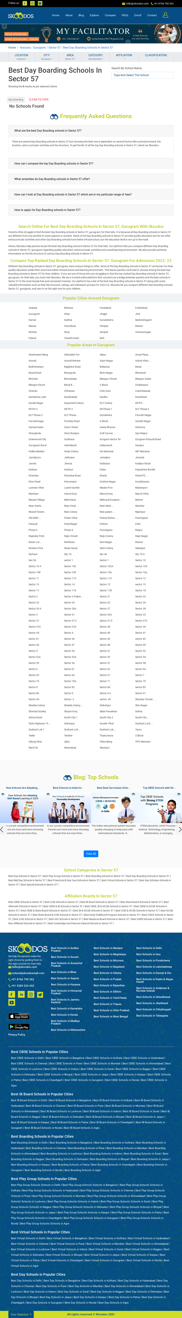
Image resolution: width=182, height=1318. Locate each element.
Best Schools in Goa (148, 954)
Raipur (139, 530)
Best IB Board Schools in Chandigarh (112, 1122)
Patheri (104, 524)
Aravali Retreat (72, 360)
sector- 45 (105, 699)
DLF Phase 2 (142, 409)
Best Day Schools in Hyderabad (136, 1280)
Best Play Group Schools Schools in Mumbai (58, 1196)
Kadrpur (68, 469)
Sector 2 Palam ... (74, 596)
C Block (104, 384)
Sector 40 (105, 632)
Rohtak (33, 332)
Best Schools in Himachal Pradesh (66, 992)
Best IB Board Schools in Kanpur (30, 1122)
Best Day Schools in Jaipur (56, 1297)
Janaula (139, 457)
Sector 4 (68, 632)
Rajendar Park (36, 536)
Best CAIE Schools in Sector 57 (30, 919)
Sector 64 (140, 669)
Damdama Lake (37, 397)
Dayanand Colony (74, 403)
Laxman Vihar (36, 487)
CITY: (47, 57)
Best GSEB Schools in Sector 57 (148, 919)
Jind (137, 313)
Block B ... (69, 384)
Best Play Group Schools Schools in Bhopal (136, 1207)
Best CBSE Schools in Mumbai (102, 1063)
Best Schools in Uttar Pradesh (111, 1010)
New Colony (70, 511)
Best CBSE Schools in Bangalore (65, 1058)
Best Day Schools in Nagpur (107, 1291)
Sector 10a (141, 572)
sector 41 (34, 638)
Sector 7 (139, 675)
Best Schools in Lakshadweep (154, 967)
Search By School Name (126, 68)
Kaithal (68, 320)
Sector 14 (69, 584)
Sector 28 (140, 608)
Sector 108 (35, 572)
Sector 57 (54, 47)
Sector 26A (70, 608)
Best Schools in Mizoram (109, 960)
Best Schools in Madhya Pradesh (65, 1022)
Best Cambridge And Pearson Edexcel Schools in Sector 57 (80, 923)
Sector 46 (34, 644)
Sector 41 (140, 632)
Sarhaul (33, 554)
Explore (94, 15)
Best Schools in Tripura (107, 1004)
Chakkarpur (141, 384)
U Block (139, 735)
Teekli (32, 735)
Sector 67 (105, 675)
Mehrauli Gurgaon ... (111, 499)
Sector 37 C (70, 620)
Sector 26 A (35, 608)
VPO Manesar (143, 741)
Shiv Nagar (141, 705)
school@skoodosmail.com (26, 973)
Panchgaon (141, 517)
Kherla (103, 475)
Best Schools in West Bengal (111, 1016)
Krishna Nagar (108, 481)
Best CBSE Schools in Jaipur (92, 1074)
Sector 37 (34, 620)
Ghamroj (140, 427)
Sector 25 (105, 602)
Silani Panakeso (108, 711)
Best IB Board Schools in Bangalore (70, 1100)
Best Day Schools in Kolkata (99, 1280)
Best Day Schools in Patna (124, 1297)
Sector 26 (140, 602)
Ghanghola (35, 433)
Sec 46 (103, 554)
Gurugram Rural (37, 445)
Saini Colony (106, 548)
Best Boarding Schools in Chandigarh (113, 1164)
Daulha (104, 397)
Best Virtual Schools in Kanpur (140, 1254)
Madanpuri (141, 487)
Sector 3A (34, 632)
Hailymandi (106, 445)
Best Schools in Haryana (65, 984)
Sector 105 (141, 566)
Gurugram (39, 47)
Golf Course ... (107, 433)
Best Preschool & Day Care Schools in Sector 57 (74, 880)
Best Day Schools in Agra (113, 1302)
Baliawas (105, 366)
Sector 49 (140, 644)
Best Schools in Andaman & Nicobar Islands (152, 989)
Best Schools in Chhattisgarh (153, 1009)
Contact (152, 15)
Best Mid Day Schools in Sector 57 (27, 880)
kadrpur (33, 469)
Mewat (32, 326)
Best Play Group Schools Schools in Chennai (106, 1190)
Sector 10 (140, 560)
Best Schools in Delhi (149, 948)
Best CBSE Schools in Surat (97, 1069)
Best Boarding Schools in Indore (103, 1153)
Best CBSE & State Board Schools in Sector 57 (46, 910)
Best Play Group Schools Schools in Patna (136, 1212)
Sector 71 (105, 681)
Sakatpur (140, 548)
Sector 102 (70, 566)
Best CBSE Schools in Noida (122, 1080)
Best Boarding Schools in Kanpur (30, 1164)
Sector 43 (69, 638)
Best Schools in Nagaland (109, 967)
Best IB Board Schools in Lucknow (61, 1111)
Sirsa (67, 332)
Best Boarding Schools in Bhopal (109, 1159)
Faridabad (105, 307)
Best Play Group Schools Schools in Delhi (35, 1185)
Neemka (139, 505)
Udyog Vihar (35, 741)
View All (91, 853)
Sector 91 (140, 693)
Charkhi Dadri (71, 338)
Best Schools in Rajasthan (109, 985)
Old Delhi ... (35, 517)
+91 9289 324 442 (21, 986)
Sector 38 (105, 626)
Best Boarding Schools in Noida (43, 1170)
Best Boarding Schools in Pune (86, 1148)
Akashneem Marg (38, 354)
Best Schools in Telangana (152, 1015)
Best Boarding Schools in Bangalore (71, 1142)
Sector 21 (105, 596)
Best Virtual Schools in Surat (106, 1249)
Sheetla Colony (37, 705)
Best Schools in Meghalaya (110, 954)
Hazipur (139, 445)
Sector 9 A (105, 693)
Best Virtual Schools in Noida (144, 1260)
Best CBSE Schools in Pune (65, 1063)
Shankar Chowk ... (145, 699)
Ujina (67, 741)
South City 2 (106, 717)
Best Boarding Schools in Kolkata (114, 1142)
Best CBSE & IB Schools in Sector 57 (63, 906)
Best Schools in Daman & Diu (153, 973)
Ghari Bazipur (71, 433)
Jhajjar (103, 313)
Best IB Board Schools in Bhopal (105, 1116)
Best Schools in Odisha (107, 973)
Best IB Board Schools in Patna (69, 1122)
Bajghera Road (72, 366)
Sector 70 (34, 681)
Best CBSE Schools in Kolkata (104, 1058)
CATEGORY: (96, 57)
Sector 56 (69, 663)
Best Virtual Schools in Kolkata (107, 1238)
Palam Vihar (71, 517)
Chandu (33, 390)
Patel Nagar (70, 524)
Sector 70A (70, 681)
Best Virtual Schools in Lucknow (30, 1249)
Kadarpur (105, 463)
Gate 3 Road (71, 427)
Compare (110, 15)
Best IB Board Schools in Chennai (45, 1105)
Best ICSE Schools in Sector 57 (61, 902)
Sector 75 (140, 681)
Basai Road (35, 372)
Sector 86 (34, 693)
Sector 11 (34, 578)
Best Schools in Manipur (108, 948)
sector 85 (140, 687)
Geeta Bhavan (107, 427)
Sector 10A (106, 572)
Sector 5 (33, 650)
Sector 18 (140, 590)
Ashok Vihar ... (143, 360)
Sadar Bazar (71, 548)
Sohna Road (35, 717)
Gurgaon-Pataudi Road (148, 439)
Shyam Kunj (70, 711)
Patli (137, 524)
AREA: (70, 57)
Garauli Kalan (36, 427)
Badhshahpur (36, 366)
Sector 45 (105, 638)
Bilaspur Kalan (143, 378)
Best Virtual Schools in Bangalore (67, 1238)
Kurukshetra (106, 320)
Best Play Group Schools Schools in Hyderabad (50, 1190)
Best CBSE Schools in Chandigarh (43, 1080)
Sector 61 (69, 669)
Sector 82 (69, 687)
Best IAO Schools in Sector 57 (65, 919)
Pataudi (33, 524)
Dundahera (106, 415)
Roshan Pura (36, 548)
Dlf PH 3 (33, 409)
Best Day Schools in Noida (80, 1302)
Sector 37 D (106, 620)
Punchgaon (106, 530)
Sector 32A (106, 614)
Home (55, 15)
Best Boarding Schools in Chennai (46, 1148)
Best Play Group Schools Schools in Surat (125, 1201)
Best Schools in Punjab (107, 979)
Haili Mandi (70, 445)
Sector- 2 (69, 699)
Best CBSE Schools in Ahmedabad (142, 1063)
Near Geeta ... (36, 505)
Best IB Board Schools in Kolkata (112, 1100)
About (69, 15)
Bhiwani (68, 307)
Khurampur (70, 481)
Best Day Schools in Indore (40, 1291)
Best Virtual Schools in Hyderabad (148, 1238)
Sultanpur (69, 723)
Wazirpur (105, 747)
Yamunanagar (143, 332)
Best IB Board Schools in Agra (82, 1127)
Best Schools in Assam (65, 957)
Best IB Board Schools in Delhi (29, 1100)
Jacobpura (35, 457)
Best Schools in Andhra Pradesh (65, 949)
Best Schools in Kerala (64, 1015)
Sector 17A (70, 590)
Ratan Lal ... (35, 542)
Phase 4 (68, 530)
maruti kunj (70, 493)
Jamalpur (105, 457)
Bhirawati (140, 372)
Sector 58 (140, 663)
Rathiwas (69, 542)
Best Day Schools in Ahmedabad (124, 1286)
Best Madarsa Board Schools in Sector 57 (106, 919)
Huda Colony (71, 451)
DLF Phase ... (71, 415)
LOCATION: (21, 57)
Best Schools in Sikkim (107, 991)
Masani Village (37, 499)
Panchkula (70, 326)
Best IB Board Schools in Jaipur (145, 1116)
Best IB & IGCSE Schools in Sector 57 (93, 910)
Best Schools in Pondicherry (153, 960)
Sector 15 (105, 584)
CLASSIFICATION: (156, 57)
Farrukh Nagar (143, 415)
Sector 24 (69, 602)
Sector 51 (105, 650)
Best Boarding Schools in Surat (142, 1153)
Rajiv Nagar (141, 536)
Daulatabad (70, 397)
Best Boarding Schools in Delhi (29, 1142)
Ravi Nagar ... (107, 542)
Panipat (104, 326)
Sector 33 (140, 614)
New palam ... (107, 511)
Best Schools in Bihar (63, 972)
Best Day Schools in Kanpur (90, 1297)
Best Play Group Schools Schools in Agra (44, 1223)
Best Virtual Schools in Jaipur (102, 1254)
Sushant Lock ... (144, 723)
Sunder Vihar (107, 723)
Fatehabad (141, 307)
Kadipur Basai (143, 463)
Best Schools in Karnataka (66, 1008)
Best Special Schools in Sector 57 (39, 884)
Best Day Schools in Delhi (26, 1280)
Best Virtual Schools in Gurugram (105, 1260)
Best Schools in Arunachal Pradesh (66, 964)
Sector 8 (33, 687)
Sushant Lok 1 (36, 729)
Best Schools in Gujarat (65, 978)
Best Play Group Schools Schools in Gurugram (91, 1218)
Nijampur (140, 511)
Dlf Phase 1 (106, 409)
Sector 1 (104, 560)
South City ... (142, 717)
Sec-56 (32, 560)
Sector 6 (33, 669)
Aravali (32, 360)
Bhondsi (33, 378)
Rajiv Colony (106, 536)
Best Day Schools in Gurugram (44, 1302)
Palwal (32, 338)
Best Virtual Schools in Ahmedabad (147, 1243)
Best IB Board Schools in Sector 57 (99, 902)
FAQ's (125, 15)
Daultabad (141, 397)
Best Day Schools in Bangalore (62, 1280)
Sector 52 (140, 650)
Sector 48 (105, 644)
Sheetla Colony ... (73, 705)
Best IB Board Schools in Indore (102, 1111)
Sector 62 (105, 669)
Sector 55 (34, 663)
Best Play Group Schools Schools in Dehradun (80, 1207)
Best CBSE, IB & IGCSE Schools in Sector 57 (108, 906)
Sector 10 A (35, 566)
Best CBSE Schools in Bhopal (55, 1074)
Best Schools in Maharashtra (68, 1030)
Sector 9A (34, 699)
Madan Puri (106, 487)
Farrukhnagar (36, 421)
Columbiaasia (142, 390)
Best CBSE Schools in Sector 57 (25, 902)
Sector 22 (140, 596)
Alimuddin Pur (72, 354)
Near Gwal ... (71, 505)
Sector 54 (140, 657)
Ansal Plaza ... (143, 354)
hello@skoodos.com (137, 3)
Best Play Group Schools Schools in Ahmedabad (116, 1196)
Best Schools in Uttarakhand (153, 997)
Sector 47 (69, 644)
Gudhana (69, 439)
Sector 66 (69, 675)
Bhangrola (70, 372)
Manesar (33, 493)
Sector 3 (33, 614)
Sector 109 (70, 572)
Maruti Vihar (142, 493)
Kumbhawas (142, 481)
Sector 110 (70, 578)
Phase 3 (33, 530)
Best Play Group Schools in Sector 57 (63, 876)
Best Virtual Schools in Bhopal (64, 1254)
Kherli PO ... (141, 475)
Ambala (33, 307)
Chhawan (69, 390)
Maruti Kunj (106, 493)
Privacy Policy (16, 1034)
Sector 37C (141, 620)
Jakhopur (69, 457)
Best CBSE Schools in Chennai (29, 1063)
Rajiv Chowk (71, 536)
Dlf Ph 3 (68, 409)
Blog (81, 15)
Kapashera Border (145, 469)
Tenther (68, 735)
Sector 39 (140, 626)
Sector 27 (105, 608)
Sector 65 (34, 675)
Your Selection (21, 1314)
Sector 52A (70, 657)
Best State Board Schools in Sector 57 (141, 902)
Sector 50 (69, 650)
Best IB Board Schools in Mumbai (125, 1105)
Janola (32, 463)
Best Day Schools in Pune (51, 1286)
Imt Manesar (107, 451)
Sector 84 (105, 687)
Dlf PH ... (140, 403)
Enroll (137, 15)
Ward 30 (33, 747)
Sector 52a (35, 657)
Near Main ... (107, 505)
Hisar (67, 313)
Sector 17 (34, 590)
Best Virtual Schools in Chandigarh (62, 1260)
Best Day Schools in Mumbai (86, 1286)
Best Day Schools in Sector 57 (24, 876)
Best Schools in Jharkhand (152, 1003)
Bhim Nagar (106, 372)
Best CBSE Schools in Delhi (27, 1058)
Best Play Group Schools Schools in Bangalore (90, 1185)
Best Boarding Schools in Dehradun (67, 1159)
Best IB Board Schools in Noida (43, 1127)
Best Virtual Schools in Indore (69, 1249)
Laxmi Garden (72, 487)
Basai (138, 366)
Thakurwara (106, 735)
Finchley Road (72, 421)
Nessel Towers (36, 511)
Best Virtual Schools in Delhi (28, 1238)
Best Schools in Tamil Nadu (110, 998)
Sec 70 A (140, 554)
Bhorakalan (70, 378)
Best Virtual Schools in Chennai (30, 1243)
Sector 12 (140, 578)
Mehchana (70, 499)
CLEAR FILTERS (39, 99)
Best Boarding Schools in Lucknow (61, 1153)
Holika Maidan (36, 451)
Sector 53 (105, 657)
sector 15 (140, 584)
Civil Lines (105, 390)
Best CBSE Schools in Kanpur (128, 1074)
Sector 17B (106, 590)
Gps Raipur (141, 433)
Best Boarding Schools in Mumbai (127, 1148)
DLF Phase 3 (35, 415)
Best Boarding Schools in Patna (70, 1164)
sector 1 (68, 560)
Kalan (103, 469)
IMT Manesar (142, 451)
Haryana (25, 47)
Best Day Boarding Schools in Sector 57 (88, 47)
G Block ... (105, 421)
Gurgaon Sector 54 (110, 439)
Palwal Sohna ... (108, 517)
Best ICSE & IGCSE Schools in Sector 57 (137, 910)
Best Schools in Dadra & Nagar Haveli (154, 980)
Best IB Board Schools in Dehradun (63, 1116)
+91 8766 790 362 (21, 979)
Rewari (139, 326)
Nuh (102, 338)
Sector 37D (70, 626)
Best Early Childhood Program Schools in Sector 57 (112, 914)
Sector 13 (34, 584)
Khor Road (34, 481)
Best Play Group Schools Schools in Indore (73, 1201)
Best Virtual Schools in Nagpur (143, 1249)
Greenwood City (37, 439)
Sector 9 (68, 693)
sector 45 (140, 638)
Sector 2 (33, 596)
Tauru (138, 729)
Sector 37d (35, 626)
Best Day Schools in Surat (73, 1291)
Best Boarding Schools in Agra (83, 1170)
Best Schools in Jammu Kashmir (65, 1001)
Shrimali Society (37, 711)
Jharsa (68, 463)
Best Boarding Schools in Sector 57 (105, 876)
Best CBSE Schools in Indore (61, 1069)
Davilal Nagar (36, 403)
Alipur (103, 354)
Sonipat (104, 332)
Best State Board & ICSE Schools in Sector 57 (57, 914)
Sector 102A (106, 566)
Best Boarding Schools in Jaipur (150, 1159)
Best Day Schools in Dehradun (144, 1291)
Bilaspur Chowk (108, 378)
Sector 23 (34, 602)
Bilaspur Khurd (37, 384)
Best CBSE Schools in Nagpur (133, 1069)
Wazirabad (70, 747)
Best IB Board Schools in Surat (141, 1111)
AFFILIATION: (124, 57)
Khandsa (34, 475)
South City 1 (70, 717)
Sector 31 (69, 614)
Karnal (32, 320)
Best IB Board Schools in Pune (85, 1105)
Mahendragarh (143, 320)
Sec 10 (67, 554)
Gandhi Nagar (143, 421)
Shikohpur (105, 705)
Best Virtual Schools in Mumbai (105, 1243)
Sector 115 (106, 578)
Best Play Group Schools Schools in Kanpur (83, 1212)
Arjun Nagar (106, 360)
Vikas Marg (106, 741)
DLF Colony (106, 403)
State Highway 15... (39, 723)
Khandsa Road (72, 475)
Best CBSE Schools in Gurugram (84, 1080)
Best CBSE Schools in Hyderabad (144, 1058)
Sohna (138, 711)
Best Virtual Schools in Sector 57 (119, 880)
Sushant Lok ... (72, 729)
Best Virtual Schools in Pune (67, 1243)
